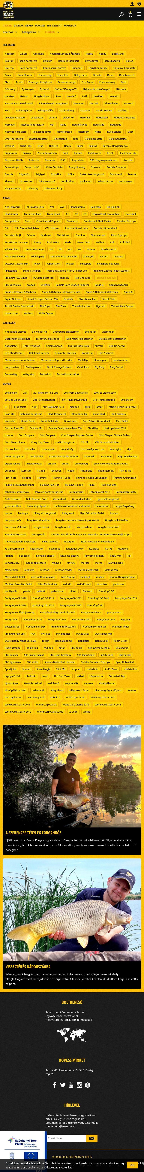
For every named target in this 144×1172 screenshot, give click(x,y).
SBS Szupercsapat (34, 655)
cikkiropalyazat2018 (115, 428)
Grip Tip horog (117, 346)
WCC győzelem (13, 697)
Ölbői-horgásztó (118, 138)
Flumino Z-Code (74, 484)
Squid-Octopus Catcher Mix (43, 299)
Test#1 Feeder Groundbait (19, 306)
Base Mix (9, 414)
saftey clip (28, 374)
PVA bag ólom (33, 367)
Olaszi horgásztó (38, 138)
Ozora (67, 146)
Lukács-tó (68, 117)
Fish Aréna (87, 82)
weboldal (55, 697)
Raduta (78, 153)
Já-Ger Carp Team (14, 548)
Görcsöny (10, 89)
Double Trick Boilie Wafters (63, 456)
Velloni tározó (105, 181)
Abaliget (9, 53)
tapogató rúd (12, 676)
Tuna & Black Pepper (122, 306)
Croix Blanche (25, 75)
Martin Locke (115, 562)
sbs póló (128, 160)
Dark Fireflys (68, 449)
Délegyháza (80, 75)
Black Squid (53, 214)
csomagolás (48, 449)
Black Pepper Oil (57, 414)
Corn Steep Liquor (15, 442)
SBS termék (106, 655)
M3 (70, 249)
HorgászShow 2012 (108, 527)
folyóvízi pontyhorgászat (49, 492)
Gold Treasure (12, 499)
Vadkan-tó (86, 181)
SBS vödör (32, 662)
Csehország (45, 75)
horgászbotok (41, 527)
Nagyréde (115, 124)
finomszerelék (106, 470)
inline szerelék (50, 541)
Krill (112, 242)
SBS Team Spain (85, 655)
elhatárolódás (34, 463)
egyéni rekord (12, 463)
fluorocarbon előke (78, 346)
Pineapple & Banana (108, 263)
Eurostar (26, 470)
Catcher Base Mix (14, 428)
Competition (12, 221)
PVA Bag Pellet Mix (43, 277)
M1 (51, 249)
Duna (110, 75)
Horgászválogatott (15, 534)
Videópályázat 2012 (15, 690)
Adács (23, 53)
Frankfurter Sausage (16, 242)
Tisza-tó (9, 181)
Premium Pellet (120, 626)
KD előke (94, 548)
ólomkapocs (100, 360)
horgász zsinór (13, 520)
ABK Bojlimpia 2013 (53, 407)
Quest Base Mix (103, 633)
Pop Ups (125, 619)
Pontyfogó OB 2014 (98, 598)
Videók (18, 25)
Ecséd (19, 82)
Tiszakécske (26, 181)
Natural (104, 256)
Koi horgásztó (24, 110)
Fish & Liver (63, 235)
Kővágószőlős (45, 110)
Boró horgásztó (28, 68)
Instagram (69, 541)
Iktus (58, 96)
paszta (27, 591)
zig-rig (86, 711)
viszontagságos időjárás (108, 690)
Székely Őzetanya (116, 167)
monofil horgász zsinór (123, 577)
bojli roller (90, 331)
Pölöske (27, 153)
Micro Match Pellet (15, 256)
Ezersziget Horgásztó (40, 82)
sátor (62, 648)
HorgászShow (42, 96)
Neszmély (83, 131)
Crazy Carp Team (40, 442)
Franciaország (107, 82)
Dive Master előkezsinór (79, 338)
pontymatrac (120, 360)
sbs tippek (125, 655)
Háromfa (121, 89)
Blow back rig (39, 331)
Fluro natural (98, 235)
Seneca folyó (12, 167)
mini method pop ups (43, 577)
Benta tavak (91, 60)
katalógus (54, 548)
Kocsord (128, 103)
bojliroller (10, 421)
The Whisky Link (81, 306)
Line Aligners (106, 353)
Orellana (9, 146)
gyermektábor (13, 506)
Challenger (108, 331)
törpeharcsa (96, 676)
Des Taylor (115, 449)
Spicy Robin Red (125, 662)
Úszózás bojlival (33, 683)
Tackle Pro (45, 374)
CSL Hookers (52, 228)
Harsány (9, 96)
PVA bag (45, 633)
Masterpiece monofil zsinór (20, 360)
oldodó (67, 584)
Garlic (68, 242)
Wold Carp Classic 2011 (17, 704)
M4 (79, 249)
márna (98, 562)
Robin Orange (12, 648)
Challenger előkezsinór (17, 338)
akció (88, 407)
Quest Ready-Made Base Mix (20, 640)
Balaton (9, 60)
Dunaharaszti (126, 75)
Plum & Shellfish (32, 270)
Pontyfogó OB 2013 (71, 598)
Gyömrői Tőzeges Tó (66, 89)
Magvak (56, 562)
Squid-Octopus (13, 299)
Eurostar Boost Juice (76, 228)
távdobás (31, 676)
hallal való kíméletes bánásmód (72, 506)
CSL (7, 228)
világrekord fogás (79, 690)
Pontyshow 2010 (32, 619)
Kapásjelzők (36, 548)
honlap (114, 513)
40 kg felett (20, 407)
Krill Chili (125, 242)
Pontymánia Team (91, 612)
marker (85, 562)
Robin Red (32, 648)
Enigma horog (54, 346)
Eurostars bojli (13, 235)
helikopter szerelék (65, 353)
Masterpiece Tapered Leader (56, 360)
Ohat (130, 131)
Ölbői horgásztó (94, 138)
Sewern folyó (32, 167)
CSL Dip (85, 442)
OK (132, 1165)
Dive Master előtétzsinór (112, 338)
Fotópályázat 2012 (126, 492)
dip (129, 449)
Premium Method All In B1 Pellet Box (67, 270)
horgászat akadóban (38, 520)
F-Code (31, 235)
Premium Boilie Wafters (63, 626)
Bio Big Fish (113, 207)
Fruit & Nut (53, 242)
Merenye (10, 124)
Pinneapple (11, 270)
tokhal (80, 676)
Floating (27, 477)
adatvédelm (13, 1167)
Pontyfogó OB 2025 (70, 605)
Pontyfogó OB (106, 591)
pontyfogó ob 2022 (43, 605)
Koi (129, 555)
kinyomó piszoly (45, 555)
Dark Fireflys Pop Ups (92, 449)
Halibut (100, 242)
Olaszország (60, 138)
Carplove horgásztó (125, 68)
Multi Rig (83, 360)
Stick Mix (61, 669)
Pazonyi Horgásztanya (115, 146)
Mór (52, 124)
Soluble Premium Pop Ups (95, 662)
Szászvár (96, 167)
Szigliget (40, 174)
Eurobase (10, 470)
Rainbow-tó (94, 153)
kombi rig (87, 353)
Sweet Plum (108, 299)
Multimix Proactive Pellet (63, 256)
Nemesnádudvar (41, 131)
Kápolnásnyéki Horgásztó (53, 103)
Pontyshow (11, 619)
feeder (71, 470)
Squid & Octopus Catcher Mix (102, 292)
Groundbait (59, 499)
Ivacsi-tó (71, 96)
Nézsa (98, 131)
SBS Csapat (54, 25)
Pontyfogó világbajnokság (19, 612)
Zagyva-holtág (13, 188)
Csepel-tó (63, 75)
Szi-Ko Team (111, 669)
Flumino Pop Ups (49, 484)
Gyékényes (28, 89)
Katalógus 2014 (74, 548)
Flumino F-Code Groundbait (91, 477)
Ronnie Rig (11, 374)
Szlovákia (56, 174)
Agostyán (38, 53)
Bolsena (9, 68)
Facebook (56, 470)
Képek (29, 25)
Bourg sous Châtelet (54, 68)
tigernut (100, 306)
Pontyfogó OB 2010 (15, 598)
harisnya (23, 513)
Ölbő (76, 138)
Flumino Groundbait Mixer (19, 484)
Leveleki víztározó (15, 117)
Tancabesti (116, 174)
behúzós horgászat (31, 414)
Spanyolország (77, 167)
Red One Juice (82, 277)
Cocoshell (131, 214)
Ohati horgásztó (14, 138)
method (44, 570)
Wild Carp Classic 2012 (103, 697)
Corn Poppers (26, 435)
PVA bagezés (63, 633)
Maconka (85, 117)
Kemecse (78, 103)
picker (73, 591)
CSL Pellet (30, 449)
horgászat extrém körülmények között (77, 520)
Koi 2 (7, 110)
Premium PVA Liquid (16, 277)
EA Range (106, 456)
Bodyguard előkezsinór (66, 331)
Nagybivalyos (79, 124)
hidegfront (68, 513)
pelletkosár (57, 591)
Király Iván (116, 555)
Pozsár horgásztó (47, 153)
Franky (37, 242)
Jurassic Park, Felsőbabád (19, 103)
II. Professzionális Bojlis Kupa (20, 541)
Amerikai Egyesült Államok (65, 53)
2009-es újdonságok (105, 392)
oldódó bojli (84, 584)
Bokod (129, 60)
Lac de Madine (104, 110)
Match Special (108, 249)
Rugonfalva (77, 160)
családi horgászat (65, 442)
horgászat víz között (16, 527)
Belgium (47, 60)
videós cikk (38, 690)
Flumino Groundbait (124, 477)
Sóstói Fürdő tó (54, 167)
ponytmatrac (12, 367)
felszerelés (86, 470)
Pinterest (87, 591)
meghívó (29, 570)
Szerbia (9, 174)
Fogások (70, 25)
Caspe (8, 75)
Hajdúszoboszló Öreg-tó (96, 89)
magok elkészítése (36, 562)
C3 (85, 214)
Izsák (85, 96)
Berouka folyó (112, 60)
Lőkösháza (37, 117)
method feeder (63, 570)
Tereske (132, 174)
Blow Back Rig (79, 414)
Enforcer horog (31, 346)
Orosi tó (53, 146)
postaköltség (12, 626)
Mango (91, 249)
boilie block (99, 414)
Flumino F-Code (61, 477)
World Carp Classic (46, 704)
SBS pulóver (11, 655)
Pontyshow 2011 (57, 619)
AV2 (62, 207)
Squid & (99, 285)
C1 (67, 214)
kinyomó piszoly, (69, 555)
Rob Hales (83, 640)
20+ (25, 392)
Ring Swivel (116, 367)
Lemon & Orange (34, 249)
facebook (46, 235)
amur (100, 407)
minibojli (85, 577)
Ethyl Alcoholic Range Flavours (111, 463)
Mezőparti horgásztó (32, 124)
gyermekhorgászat (108, 499)
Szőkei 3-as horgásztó (92, 174)
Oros (40, 146)
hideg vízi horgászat (45, 513)
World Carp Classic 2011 (108, 704)
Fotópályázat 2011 (99, 492)
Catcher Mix (36, 428)
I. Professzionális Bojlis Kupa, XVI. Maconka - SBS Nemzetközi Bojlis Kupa (90, 534)
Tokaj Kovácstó (46, 181)
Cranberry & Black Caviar (97, 221)
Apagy (102, 53)
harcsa (8, 513)
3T (6, 407)
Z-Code (73, 711)
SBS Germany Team (99, 648)
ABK (34, 407)
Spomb (26, 669)
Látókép (122, 110)
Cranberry (72, 221)
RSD (63, 160)
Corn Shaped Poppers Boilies (77, 435)
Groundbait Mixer (82, 499)
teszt (45, 676)
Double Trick (36, 456)
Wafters (28, 313)
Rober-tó (34, 160)
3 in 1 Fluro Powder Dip (74, 399)
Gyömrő (44, 89)
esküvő (52, 463)
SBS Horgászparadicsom (103, 160)
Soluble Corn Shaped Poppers (72, 285)
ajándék (74, 407)
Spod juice (10, 669)
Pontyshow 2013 (81, 619)
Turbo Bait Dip (117, 676)
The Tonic (61, 306)
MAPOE (71, 562)
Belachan (96, 207)
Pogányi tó (11, 153)
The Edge (45, 306)
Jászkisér (98, 96)
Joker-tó (113, 96)
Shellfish (45, 285)
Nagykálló (98, 124)
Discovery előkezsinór (48, 338)
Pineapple (85, 263)
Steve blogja (43, 669)
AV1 (52, 207)
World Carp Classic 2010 (76, 704)
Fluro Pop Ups (119, 235)
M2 (60, 249)
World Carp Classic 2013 (50, 711)
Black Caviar (11, 214)
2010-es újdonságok (16, 399)
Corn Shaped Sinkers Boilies (114, 435)
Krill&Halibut (12, 249)
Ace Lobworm (12, 207)
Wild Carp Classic (75, 697)
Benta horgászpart (68, 60)
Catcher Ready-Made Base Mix (65, 428)
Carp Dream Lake (98, 68)
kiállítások (24, 555)
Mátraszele (102, 117)
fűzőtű (99, 346)
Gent (123, 82)
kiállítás (9, 555)
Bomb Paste (28, 421)
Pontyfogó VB (95, 605)
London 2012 (12, 562)
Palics (80, 146)
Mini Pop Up (37, 256)
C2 (76, 214)
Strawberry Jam (87, 299)
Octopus (119, 256)
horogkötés (38, 534)
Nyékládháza (114, 131)
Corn (27, 221)
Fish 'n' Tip (125, 470)
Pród (65, 153)
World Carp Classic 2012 (18, 711)
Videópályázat (107, 683)
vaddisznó (53, 683)
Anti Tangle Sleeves (15, 331)
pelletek (41, 591)
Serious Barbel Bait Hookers (59, 662)
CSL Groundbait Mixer (27, 228)
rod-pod (48, 648)
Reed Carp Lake (128, 153)
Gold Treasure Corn (36, 499)
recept (45, 640)
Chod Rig (93, 428)
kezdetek (123, 548)
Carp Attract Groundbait (106, 214)
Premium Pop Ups (15, 633)
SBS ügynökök (13, 285)
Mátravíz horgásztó (124, 117)
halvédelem (102, 506)
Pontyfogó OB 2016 (15, 605)
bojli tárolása (119, 414)
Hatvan (24, 96)
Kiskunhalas (111, 103)
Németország (64, 131)
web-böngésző (36, 697)
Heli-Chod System (39, 353)
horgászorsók (63, 527)
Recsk (110, 153)
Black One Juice (32, 214)
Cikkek (7, 25)
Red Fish (64, 277)
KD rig (108, 548)
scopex (31, 285)
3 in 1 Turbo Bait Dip (104, 399)
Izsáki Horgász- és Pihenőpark (97, 541)
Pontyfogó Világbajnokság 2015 (57, 612)
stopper (76, 669)
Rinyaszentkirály (14, 160)
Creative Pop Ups (126, 221)
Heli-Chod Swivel (14, 353)
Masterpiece (11, 570)
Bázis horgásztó (28, 60)
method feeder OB (88, 570)
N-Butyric (88, 256)
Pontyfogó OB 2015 (126, 598)
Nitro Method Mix (47, 584)
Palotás (93, 146)
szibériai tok (130, 669)
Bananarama (77, 207)
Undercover (11, 313)
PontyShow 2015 (106, 619)
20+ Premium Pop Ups (45, 392)
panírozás (118, 584)
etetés (65, 463)
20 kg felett (11, 392)
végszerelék (71, 683)
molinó (100, 577)
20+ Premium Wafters (76, 392)
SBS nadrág (122, 648)
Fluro (92, 484)
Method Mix (111, 570)
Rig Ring (99, 367)
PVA (33, 633)
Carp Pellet (122, 421)
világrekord (57, 690)
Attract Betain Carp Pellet (122, 407)
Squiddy (68, 299)
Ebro (7, 82)
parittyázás (11, 591)
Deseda (97, 75)
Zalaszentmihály (53, 188)
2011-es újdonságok (44, 399)
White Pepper (46, 313)
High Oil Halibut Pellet (92, 513)
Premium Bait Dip (35, 626)
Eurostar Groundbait (105, 228)
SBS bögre (76, 648)
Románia (50, 160)
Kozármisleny (66, 110)
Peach (37, 263)
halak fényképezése (38, 506)
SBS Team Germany (60, 655)
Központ (85, 110)
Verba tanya (125, 181)
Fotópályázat (76, 492)
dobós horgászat (14, 456)
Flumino (80, 235)
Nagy (63, 124)
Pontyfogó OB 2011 (43, 598)
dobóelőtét (11, 346)
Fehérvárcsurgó (67, 82)
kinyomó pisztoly (94, 555)
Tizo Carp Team (62, 676)
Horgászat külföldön (116, 520)
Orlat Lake (26, 146)
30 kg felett (127, 399)
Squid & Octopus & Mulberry (20, 292)
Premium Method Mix (94, 626)
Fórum (40, 25)
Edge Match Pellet (127, 456)
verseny (88, 683)
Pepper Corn (53, 263)
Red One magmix (106, 277)
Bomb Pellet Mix (49, 421)
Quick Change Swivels (59, 367)
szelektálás (92, 669)
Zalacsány (32, 188)
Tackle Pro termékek (68, 374)
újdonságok (11, 683)
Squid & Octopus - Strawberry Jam (61, 292)
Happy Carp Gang (124, 506)
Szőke (70, 174)
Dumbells (89, 456)
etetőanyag (81, 463)
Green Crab (83, 242)
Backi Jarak (118, 53)
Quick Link (83, 367)
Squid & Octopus (118, 285)
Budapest (77, 68)
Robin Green (121, 640)
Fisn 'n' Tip (10, 477)
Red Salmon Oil (63, 640)
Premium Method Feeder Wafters (111, 270)
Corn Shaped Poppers (48, 221)
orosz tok (102, 584)
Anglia (89, 53)
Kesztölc (94, 103)
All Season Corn (35, 207)
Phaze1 (70, 263)
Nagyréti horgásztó (15, 131)
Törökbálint (67, 181)
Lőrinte (53, 117)
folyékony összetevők (17, 492)
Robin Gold (101, 640)
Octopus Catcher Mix (16, 263)
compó (9, 435)
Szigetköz (24, 174)
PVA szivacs (82, 633)
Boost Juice (70, 421)
